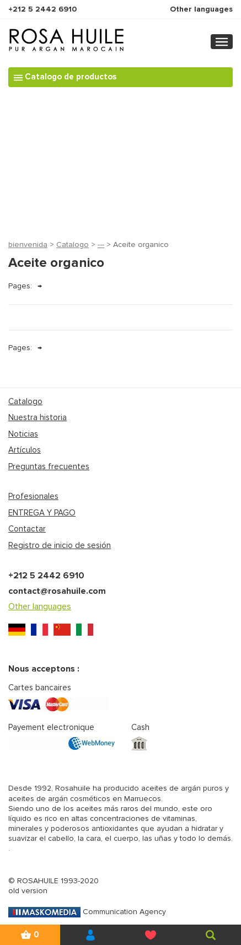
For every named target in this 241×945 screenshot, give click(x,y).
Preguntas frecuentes (48, 466)
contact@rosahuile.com (57, 591)
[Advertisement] (120, 160)
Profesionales (33, 496)
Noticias (23, 434)
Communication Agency (87, 911)
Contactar (27, 529)
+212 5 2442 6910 (42, 9)
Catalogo (72, 244)
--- (101, 244)
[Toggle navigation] (222, 41)
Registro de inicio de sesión (59, 545)
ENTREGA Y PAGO (42, 513)
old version (27, 890)
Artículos (24, 450)
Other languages (201, 9)
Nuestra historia (37, 417)
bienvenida (27, 244)
